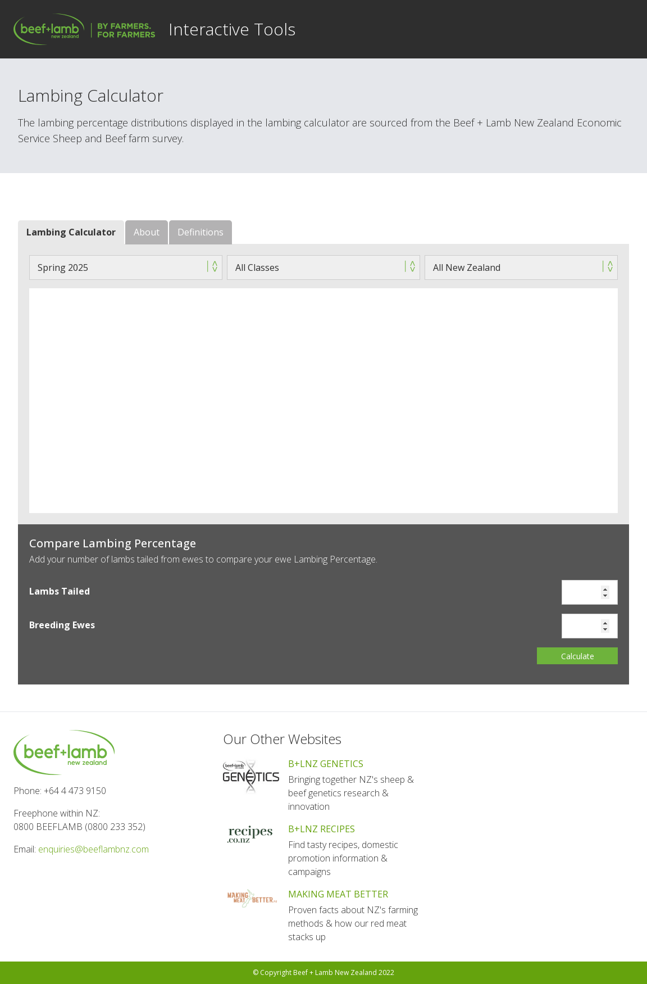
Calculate (577, 656)
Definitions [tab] (200, 232)
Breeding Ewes (62, 625)
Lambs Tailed (59, 591)
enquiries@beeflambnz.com (93, 849)
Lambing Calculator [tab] (71, 232)
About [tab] (147, 232)
